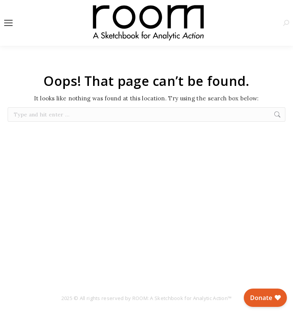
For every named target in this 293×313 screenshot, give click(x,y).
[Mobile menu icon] (8, 22)
